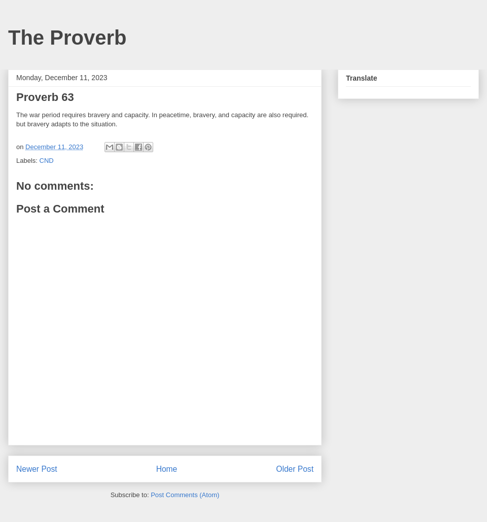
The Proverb (67, 37)
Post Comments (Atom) (185, 495)
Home (167, 469)
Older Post (295, 469)
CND (47, 160)
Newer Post (36, 469)
